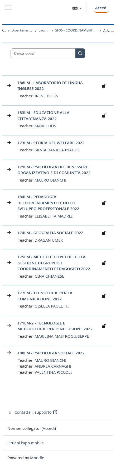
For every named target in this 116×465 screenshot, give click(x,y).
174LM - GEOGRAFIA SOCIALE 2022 (50, 232)
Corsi (4, 30)
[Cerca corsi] (43, 53)
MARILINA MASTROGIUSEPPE (62, 336)
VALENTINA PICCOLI (53, 372)
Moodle (37, 457)
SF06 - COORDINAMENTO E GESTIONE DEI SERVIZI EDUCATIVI (76, 30)
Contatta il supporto (32, 412)
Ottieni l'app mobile (25, 442)
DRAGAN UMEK (49, 240)
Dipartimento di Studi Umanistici (22, 30)
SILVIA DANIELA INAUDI (57, 149)
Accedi (101, 7)
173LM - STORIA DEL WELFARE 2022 (50, 142)
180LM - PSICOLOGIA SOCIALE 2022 (51, 352)
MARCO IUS (45, 125)
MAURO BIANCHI (50, 180)
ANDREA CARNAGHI (53, 366)
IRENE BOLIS (46, 95)
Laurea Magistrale (44, 30)
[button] (77, 8)
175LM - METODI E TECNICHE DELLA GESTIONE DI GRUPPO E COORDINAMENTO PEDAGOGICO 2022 (53, 262)
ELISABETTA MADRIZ (53, 216)
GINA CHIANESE (49, 276)
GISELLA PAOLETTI (52, 306)
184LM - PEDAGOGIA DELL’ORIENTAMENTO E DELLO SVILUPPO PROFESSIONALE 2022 (48, 202)
